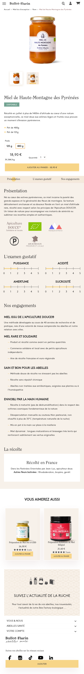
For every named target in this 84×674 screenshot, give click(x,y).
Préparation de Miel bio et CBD (22, 543)
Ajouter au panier (42, 167)
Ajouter (42, 663)
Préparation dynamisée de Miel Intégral (61, 543)
